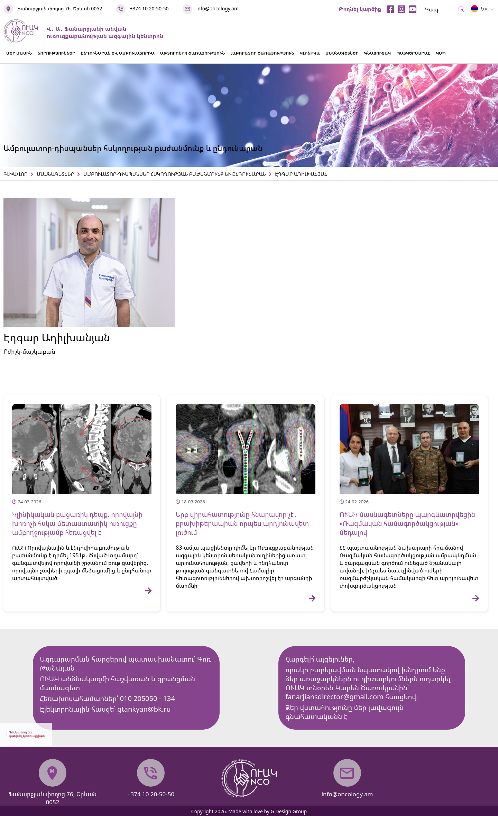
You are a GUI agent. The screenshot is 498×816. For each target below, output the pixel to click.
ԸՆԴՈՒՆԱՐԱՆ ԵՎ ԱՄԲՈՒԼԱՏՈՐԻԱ (117, 53)
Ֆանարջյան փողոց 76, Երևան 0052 (59, 8)
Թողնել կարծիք (360, 9)
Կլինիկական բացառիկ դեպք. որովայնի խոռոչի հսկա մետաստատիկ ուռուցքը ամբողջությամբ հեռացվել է (77, 523)
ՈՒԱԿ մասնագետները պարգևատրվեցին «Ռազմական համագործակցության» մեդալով (407, 523)
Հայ (480, 10)
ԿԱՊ (441, 53)
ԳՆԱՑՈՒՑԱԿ (377, 53)
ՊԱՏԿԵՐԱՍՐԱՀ (413, 53)
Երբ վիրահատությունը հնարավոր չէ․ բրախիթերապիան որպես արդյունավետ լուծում (242, 523)
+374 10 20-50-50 (149, 8)
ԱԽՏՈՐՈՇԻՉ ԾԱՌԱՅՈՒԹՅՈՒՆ (192, 53)
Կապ (431, 9)
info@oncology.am (217, 8)
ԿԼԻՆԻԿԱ (310, 53)
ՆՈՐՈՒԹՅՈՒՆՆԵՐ (56, 53)
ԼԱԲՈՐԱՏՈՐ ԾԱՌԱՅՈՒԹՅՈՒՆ (262, 53)
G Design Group (289, 811)
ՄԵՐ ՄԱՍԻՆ (19, 53)
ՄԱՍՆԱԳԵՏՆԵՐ (342, 53)
